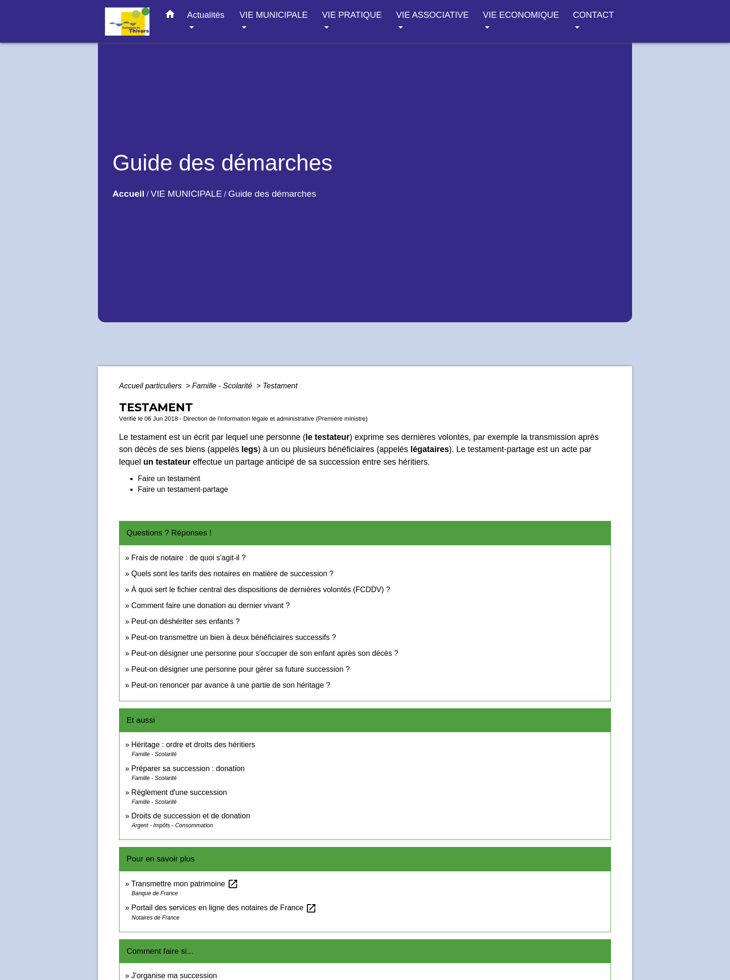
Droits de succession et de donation (190, 816)
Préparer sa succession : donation (188, 768)
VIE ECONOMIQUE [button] (521, 15)
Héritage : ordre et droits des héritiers (193, 745)
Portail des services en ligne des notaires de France (224, 908)
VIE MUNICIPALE (186, 194)
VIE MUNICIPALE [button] (273, 15)
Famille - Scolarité (223, 386)
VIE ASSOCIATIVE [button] (432, 15)
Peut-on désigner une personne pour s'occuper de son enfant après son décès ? (264, 653)
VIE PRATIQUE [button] (351, 15)
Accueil (128, 194)
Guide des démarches (272, 194)
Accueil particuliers (151, 386)
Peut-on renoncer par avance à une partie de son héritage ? (230, 685)
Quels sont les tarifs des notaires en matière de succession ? (232, 574)
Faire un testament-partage (183, 489)
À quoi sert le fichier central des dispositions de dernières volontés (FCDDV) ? (260, 590)
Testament (280, 386)
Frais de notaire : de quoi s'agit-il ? (188, 558)
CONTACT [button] (593, 15)
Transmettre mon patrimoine (184, 884)
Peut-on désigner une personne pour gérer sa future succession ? (240, 669)
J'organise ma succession (174, 976)
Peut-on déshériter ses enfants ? (185, 621)
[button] (170, 16)
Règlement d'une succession (179, 792)
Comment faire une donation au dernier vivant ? (210, 605)
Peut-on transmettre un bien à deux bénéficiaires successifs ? (233, 637)
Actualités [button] (205, 15)
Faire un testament (169, 479)
